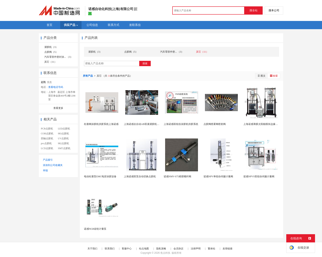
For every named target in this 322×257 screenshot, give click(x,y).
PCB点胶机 (47, 128)
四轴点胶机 (47, 138)
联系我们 (110, 248)
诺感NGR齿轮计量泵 (95, 228)
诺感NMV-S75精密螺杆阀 (177, 176)
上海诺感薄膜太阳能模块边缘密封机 (263, 124)
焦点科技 (165, 252)
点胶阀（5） (51, 52)
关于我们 (92, 248)
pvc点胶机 (46, 143)
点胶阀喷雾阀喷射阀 (215, 124)
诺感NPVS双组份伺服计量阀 (258, 176)
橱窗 (274, 75)
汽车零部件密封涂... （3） (58, 56)
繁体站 (211, 248)
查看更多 (58, 108)
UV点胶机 (63, 138)
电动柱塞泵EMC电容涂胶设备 (100, 176)
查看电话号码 (55, 87)
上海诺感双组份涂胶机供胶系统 (181, 124)
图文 (261, 75)
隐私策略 (161, 248)
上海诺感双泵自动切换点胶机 (140, 176)
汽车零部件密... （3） (172, 51)
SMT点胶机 (64, 148)
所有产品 (88, 75)
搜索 (145, 63)
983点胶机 (63, 133)
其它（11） (50, 61)
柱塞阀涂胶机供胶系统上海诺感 (101, 124)
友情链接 (227, 248)
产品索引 (48, 159)
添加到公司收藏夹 (53, 165)
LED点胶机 (64, 128)
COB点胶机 (47, 133)
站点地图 (144, 248)
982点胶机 (63, 143)
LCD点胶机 (47, 148)
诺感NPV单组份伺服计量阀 (218, 176)
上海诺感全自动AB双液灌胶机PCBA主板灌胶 (148, 124)
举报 (45, 170)
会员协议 (178, 248)
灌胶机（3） (51, 47)
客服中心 (127, 248)
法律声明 (196, 248)
